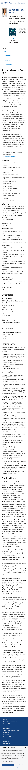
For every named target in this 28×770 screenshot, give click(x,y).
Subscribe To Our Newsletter (11, 730)
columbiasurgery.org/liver (9, 156)
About (6, 51)
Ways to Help (7, 739)
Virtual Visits (7, 724)
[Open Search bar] (27, 2)
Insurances (7, 60)
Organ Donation (7, 726)
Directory (6, 732)
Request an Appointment (10, 721)
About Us (5, 719)
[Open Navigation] (2, 2)
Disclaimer (6, 741)
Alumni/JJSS (6, 734)
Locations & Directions (9, 737)
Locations (7, 56)
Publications (8, 64)
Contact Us (6, 728)
